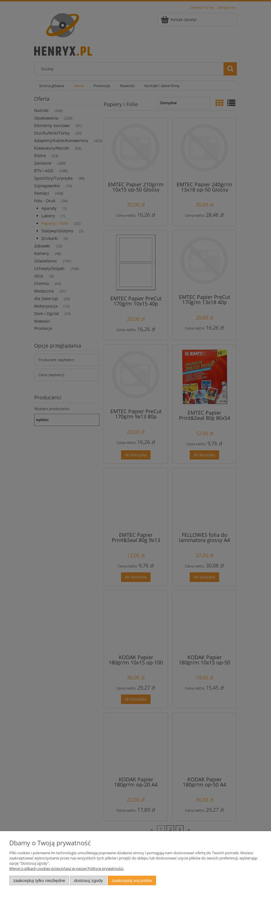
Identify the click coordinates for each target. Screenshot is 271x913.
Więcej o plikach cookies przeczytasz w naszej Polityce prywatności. (66, 868)
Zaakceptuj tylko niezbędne (39, 880)
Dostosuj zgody (88, 880)
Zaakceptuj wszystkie (132, 880)
